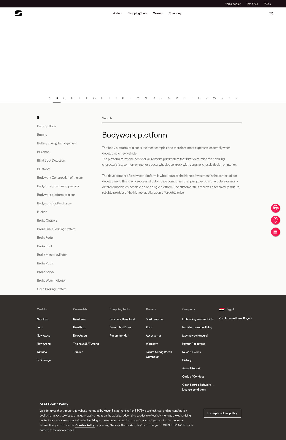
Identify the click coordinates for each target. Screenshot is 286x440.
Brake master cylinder (52, 254)
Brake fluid (44, 246)
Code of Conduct (193, 376)
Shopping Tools (120, 309)
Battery (42, 134)
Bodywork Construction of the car (60, 177)
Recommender (119, 335)
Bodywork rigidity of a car (54, 203)
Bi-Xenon (43, 152)
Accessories (153, 335)
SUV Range (44, 360)
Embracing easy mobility (198, 319)
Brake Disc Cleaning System (56, 229)
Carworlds (80, 309)
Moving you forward (195, 335)
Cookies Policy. (85, 425)
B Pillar (42, 212)
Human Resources (193, 343)
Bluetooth (43, 169)
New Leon (79, 319)
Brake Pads (45, 263)
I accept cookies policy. (222, 413)
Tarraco (42, 352)
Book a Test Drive (120, 327)
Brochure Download (122, 319)
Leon (40, 327)
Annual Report (191, 368)
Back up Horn (46, 126)
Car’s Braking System (51, 289)
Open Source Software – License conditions (197, 387)
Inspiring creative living (197, 327)
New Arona (44, 343)
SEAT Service (154, 319)
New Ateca (43, 335)
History (186, 360)
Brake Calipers (47, 220)
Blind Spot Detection (51, 160)
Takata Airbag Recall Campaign (159, 354)
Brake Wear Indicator (51, 280)
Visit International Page (235, 318)
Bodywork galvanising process (58, 186)
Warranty (152, 343)
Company (188, 309)
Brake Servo (45, 272)
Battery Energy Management (57, 143)
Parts (149, 327)
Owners (151, 309)
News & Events (191, 352)
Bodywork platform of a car (56, 194)
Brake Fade (45, 237)
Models (42, 309)
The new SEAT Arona (86, 343)
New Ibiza (43, 319)
